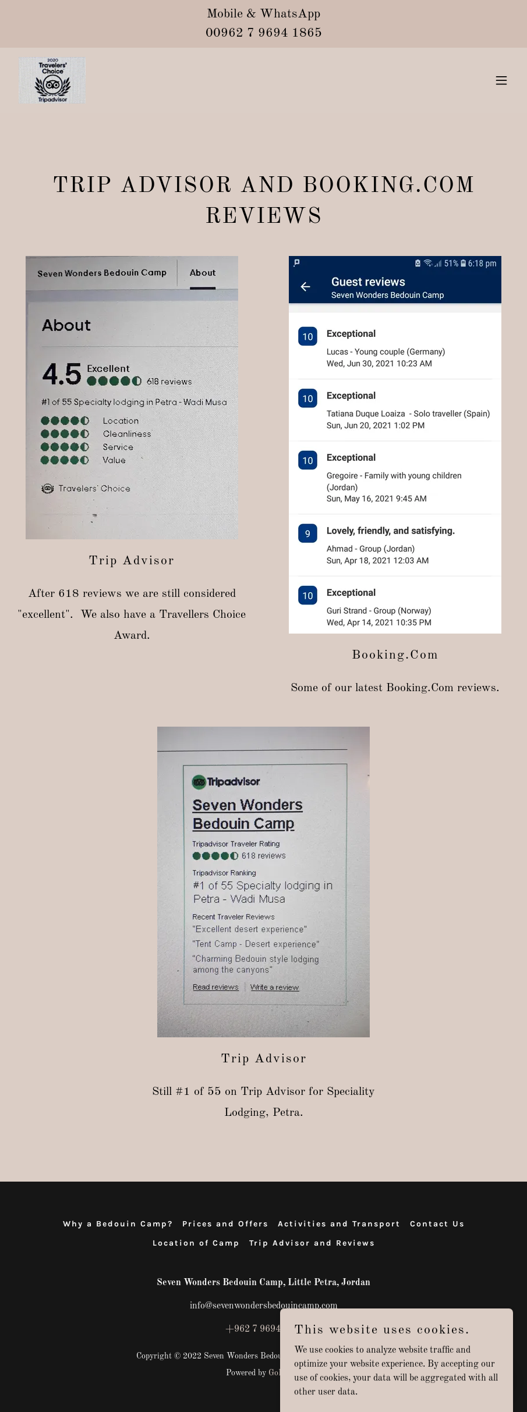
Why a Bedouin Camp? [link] (118, 1224)
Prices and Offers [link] (225, 1224)
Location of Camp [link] (196, 1243)
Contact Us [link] (437, 1224)
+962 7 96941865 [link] (263, 1329)
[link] (52, 80)
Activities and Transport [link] (339, 1224)
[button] (501, 80)
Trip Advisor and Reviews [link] (312, 1243)
